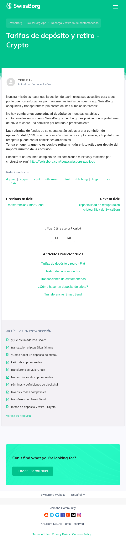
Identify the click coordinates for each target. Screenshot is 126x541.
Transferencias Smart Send (25, 205)
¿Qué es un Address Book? (28, 340)
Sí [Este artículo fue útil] (56, 238)
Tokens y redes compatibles (28, 392)
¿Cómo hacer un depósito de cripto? (63, 286)
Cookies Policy (81, 534)
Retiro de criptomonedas (63, 271)
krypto (96, 179)
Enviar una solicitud (33, 471)
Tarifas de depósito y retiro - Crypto (33, 406)
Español (78, 494)
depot (36, 179)
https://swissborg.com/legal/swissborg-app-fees (62, 161)
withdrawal (51, 179)
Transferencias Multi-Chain (28, 369)
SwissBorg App (36, 22)
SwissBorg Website (53, 494)
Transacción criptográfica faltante (32, 347)
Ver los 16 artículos (18, 415)
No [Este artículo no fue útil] (69, 238)
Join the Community (63, 508)
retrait (66, 179)
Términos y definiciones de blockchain (35, 384)
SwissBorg (15, 22)
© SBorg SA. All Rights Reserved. (63, 523)
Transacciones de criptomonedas (63, 279)
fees (107, 179)
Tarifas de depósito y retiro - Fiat (63, 263)
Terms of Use (41, 534)
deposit (10, 179)
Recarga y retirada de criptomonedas (74, 22)
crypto (24, 179)
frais (13, 183)
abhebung (81, 179)
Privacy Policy (61, 534)
